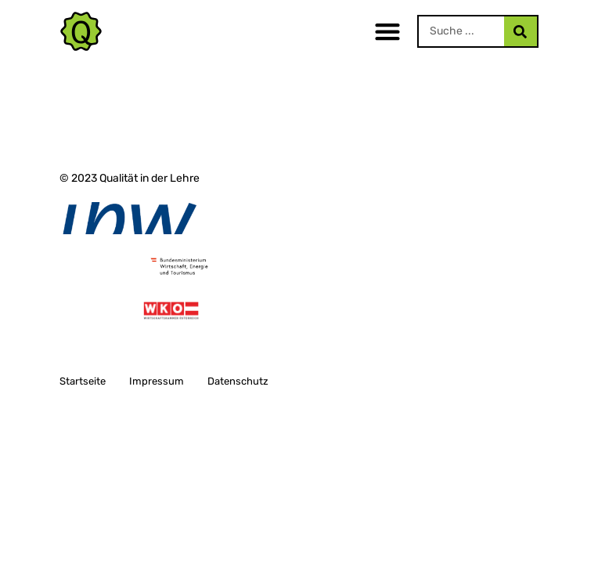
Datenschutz (237, 381)
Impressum (156, 381)
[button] (388, 32)
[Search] (520, 31)
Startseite (82, 381)
